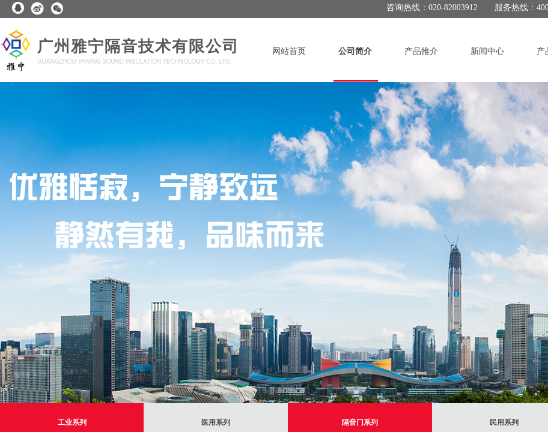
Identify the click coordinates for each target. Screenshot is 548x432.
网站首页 (289, 51)
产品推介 (421, 51)
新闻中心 (487, 51)
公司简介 (355, 51)
